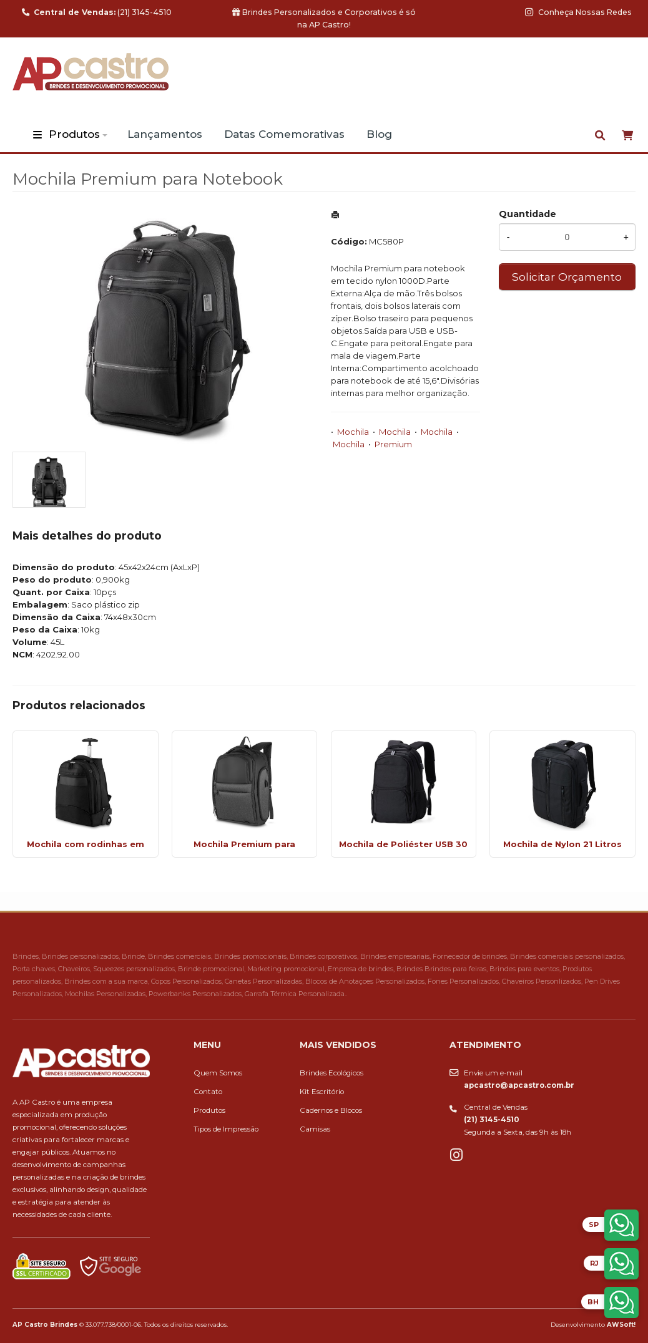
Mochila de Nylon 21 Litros (562, 844)
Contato (208, 1091)
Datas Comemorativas (284, 134)
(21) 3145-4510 (97, 12)
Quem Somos (218, 1073)
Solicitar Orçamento (567, 276)
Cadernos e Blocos (331, 1110)
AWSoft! (621, 1324)
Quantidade (527, 214)
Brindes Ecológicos (331, 1073)
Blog (379, 134)
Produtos (74, 134)
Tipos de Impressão (226, 1129)
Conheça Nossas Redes (578, 12)
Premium (393, 444)
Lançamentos (164, 134)
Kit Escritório (322, 1091)
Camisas (315, 1129)
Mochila (353, 432)
